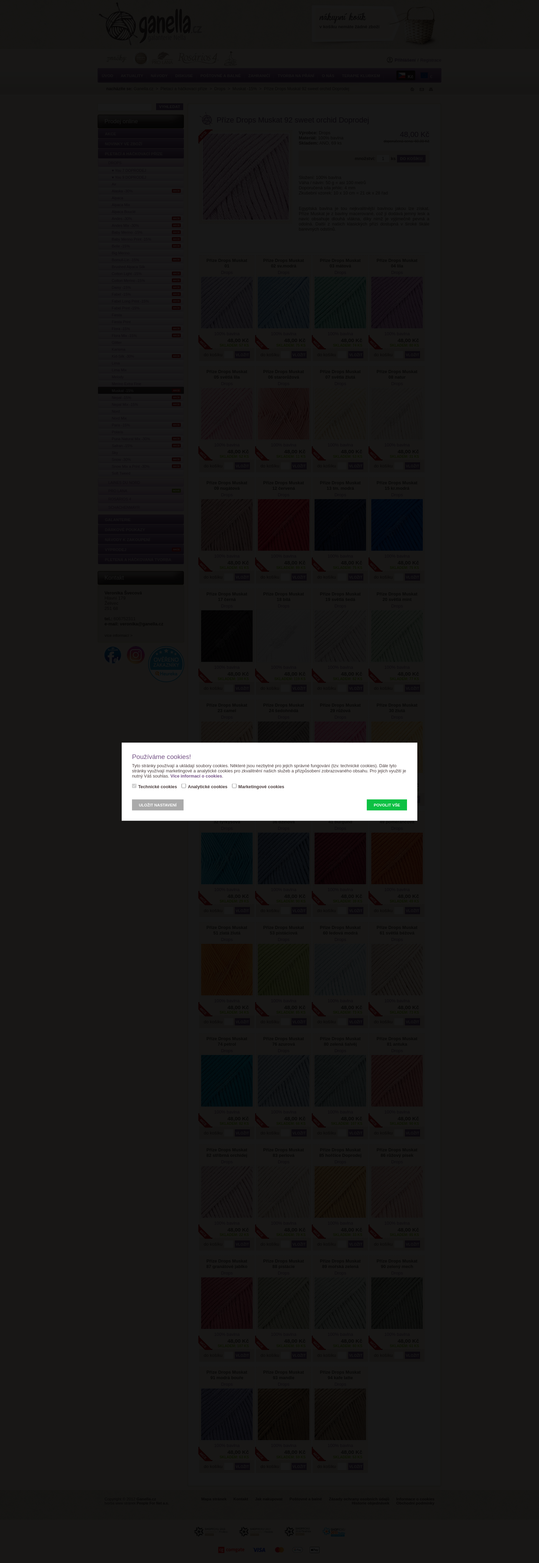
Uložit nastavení (158, 805)
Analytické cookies (207, 786)
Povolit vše (387, 805)
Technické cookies (157, 786)
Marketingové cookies (261, 786)
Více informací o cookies (196, 775)
